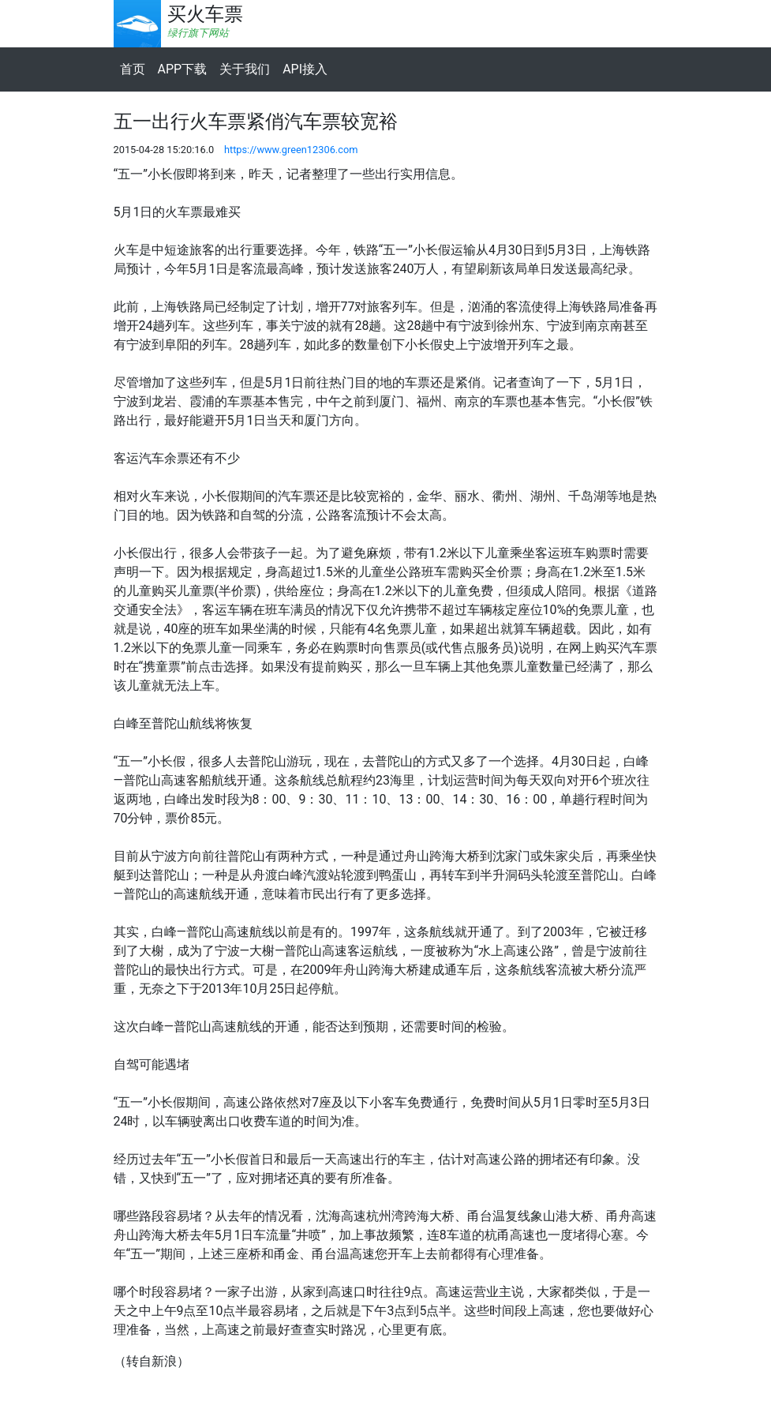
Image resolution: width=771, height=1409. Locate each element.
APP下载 (183, 69)
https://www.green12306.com (291, 150)
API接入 (305, 69)
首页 (132, 69)
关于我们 (244, 69)
